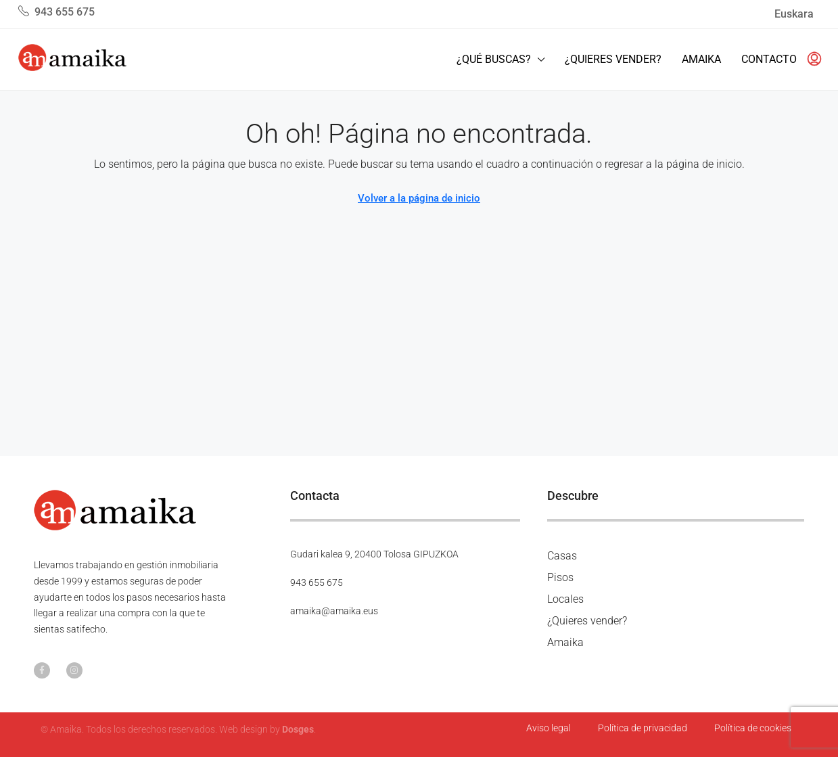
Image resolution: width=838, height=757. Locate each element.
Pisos (560, 577)
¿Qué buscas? (494, 59)
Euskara (794, 13)
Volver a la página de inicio (419, 198)
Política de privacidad (642, 727)
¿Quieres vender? (613, 59)
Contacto (769, 59)
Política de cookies (752, 727)
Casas (562, 555)
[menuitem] (810, 59)
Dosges (298, 729)
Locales (565, 599)
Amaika (701, 59)
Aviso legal (548, 727)
